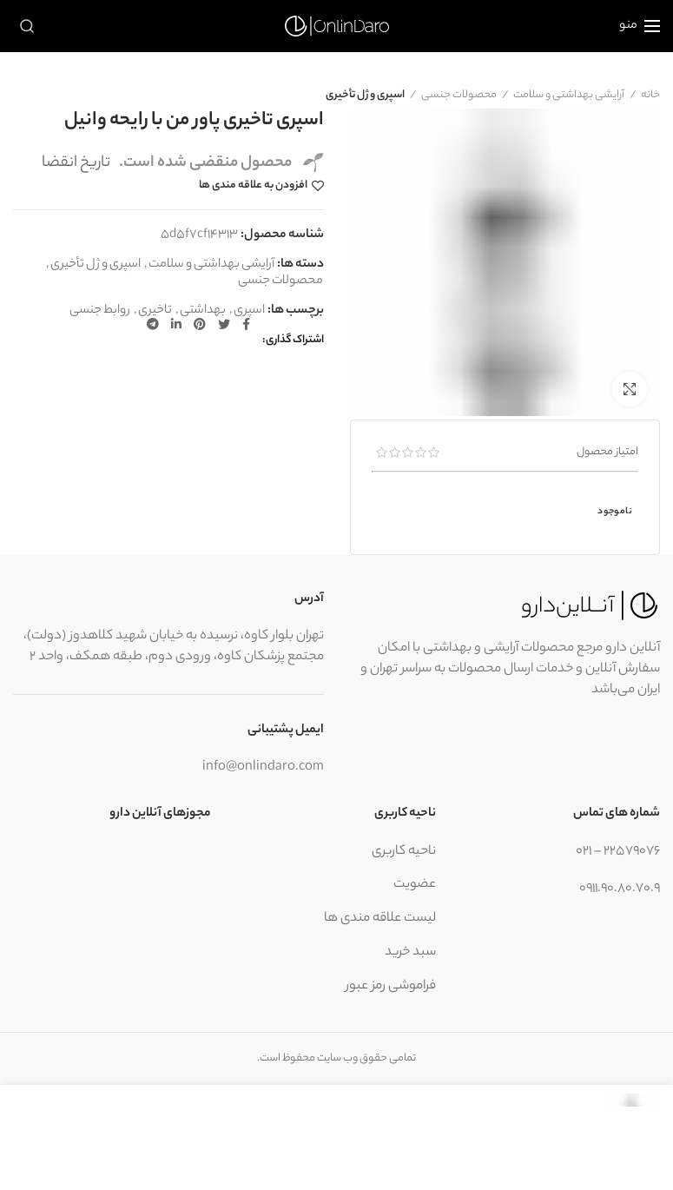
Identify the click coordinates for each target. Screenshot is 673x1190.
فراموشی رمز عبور (391, 986)
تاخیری (155, 311)
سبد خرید (410, 952)
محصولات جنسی (459, 95)
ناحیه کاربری (404, 852)
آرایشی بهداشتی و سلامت (568, 95)
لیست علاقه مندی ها (380, 918)
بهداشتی (203, 311)
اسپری (249, 311)
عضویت (414, 885)
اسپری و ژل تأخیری (365, 95)
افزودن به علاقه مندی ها (253, 186)
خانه (650, 95)
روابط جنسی (99, 311)
